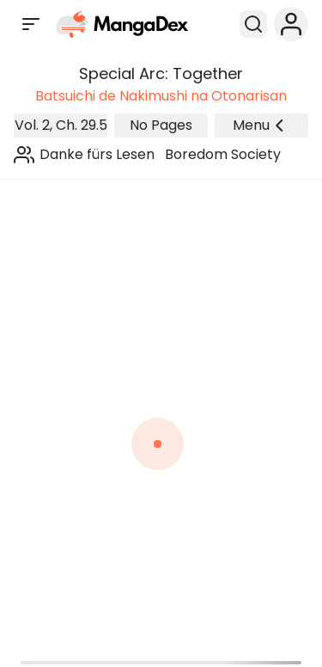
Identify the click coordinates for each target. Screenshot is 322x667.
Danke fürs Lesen (97, 154)
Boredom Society (223, 154)
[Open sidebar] (31, 24)
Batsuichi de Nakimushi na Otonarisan (161, 96)
